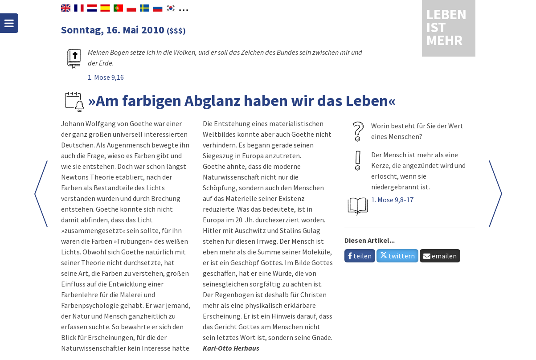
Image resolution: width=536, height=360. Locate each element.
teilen (360, 255)
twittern (397, 255)
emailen (440, 255)
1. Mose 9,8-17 (392, 199)
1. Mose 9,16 (106, 77)
